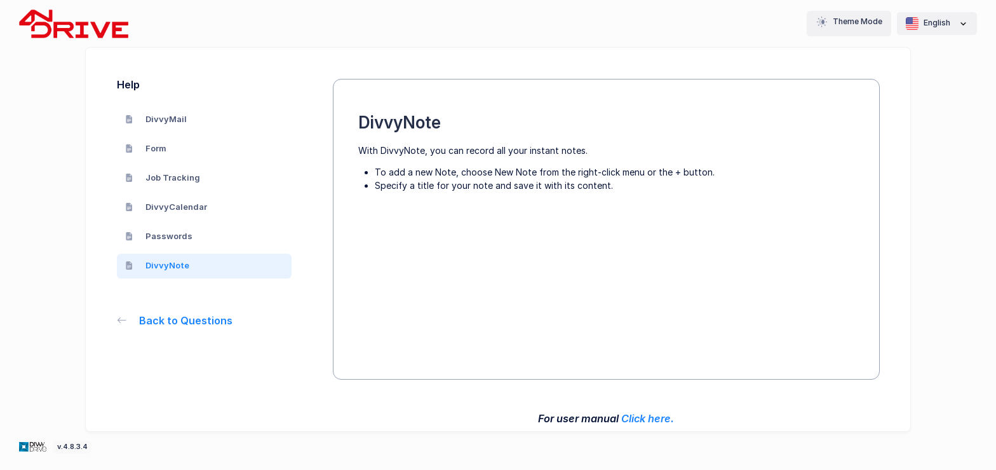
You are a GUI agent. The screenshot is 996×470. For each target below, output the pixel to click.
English (937, 23)
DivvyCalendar (166, 207)
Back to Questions (175, 320)
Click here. (647, 418)
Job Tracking (163, 177)
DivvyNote (157, 265)
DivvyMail (156, 119)
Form (146, 148)
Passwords (159, 236)
